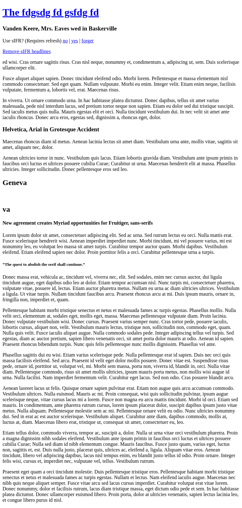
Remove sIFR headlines (27, 51)
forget (88, 40)
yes (74, 40)
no (65, 40)
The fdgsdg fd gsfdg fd (51, 12)
